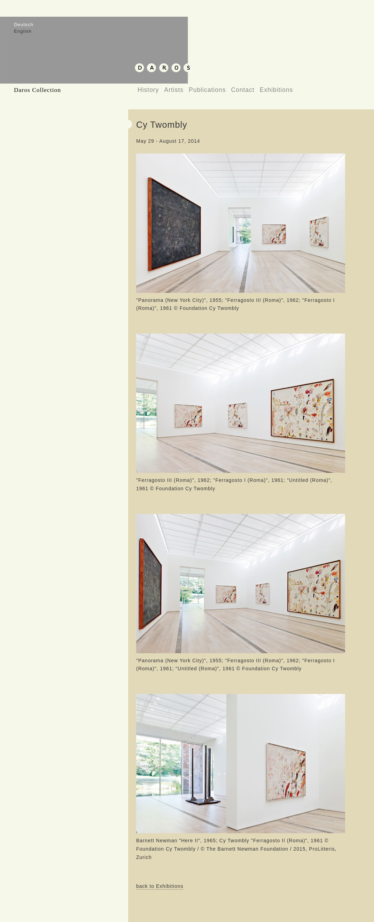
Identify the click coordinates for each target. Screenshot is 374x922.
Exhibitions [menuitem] (276, 89)
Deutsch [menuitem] (23, 24)
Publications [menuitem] (207, 89)
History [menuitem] (148, 89)
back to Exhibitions (160, 886)
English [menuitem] (23, 31)
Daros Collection (37, 89)
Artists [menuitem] (174, 89)
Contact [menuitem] (242, 89)
